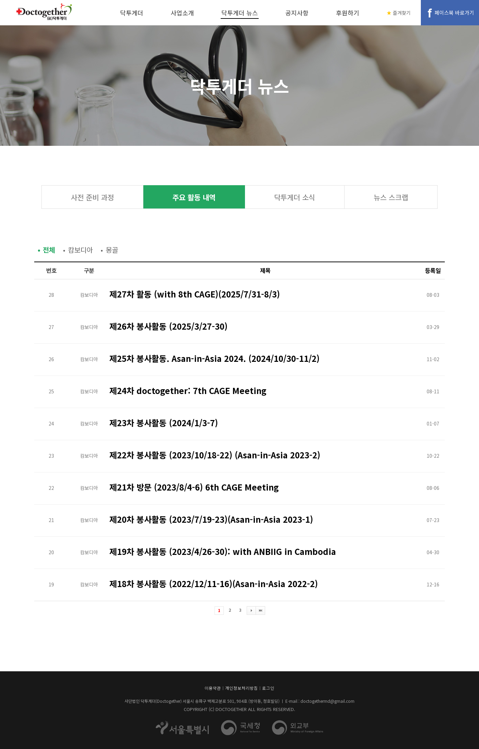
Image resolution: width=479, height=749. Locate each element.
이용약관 (213, 688)
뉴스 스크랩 (391, 197)
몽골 (112, 250)
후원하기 (347, 12)
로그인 (268, 688)
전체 (49, 250)
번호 (51, 270)
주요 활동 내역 (194, 197)
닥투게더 (131, 12)
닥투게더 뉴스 (239, 12)
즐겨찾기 (402, 12)
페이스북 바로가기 (454, 12)
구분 (89, 270)
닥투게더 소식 (294, 197)
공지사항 (297, 12)
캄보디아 (80, 250)
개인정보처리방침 (241, 688)
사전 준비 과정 (92, 197)
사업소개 (182, 12)
